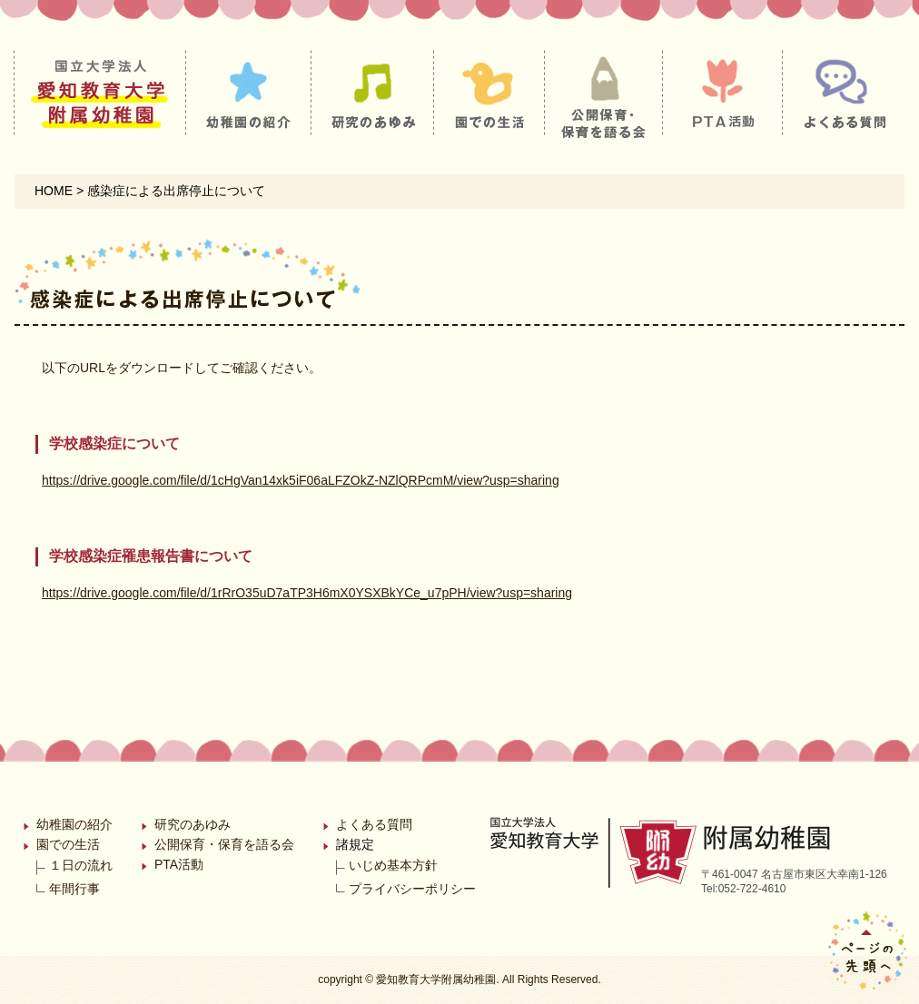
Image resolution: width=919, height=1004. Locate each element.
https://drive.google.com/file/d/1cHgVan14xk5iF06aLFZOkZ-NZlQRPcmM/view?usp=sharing (300, 480)
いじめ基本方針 (393, 865)
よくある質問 (374, 824)
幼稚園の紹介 (74, 824)
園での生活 (68, 844)
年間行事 (74, 888)
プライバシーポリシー (412, 888)
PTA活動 (178, 864)
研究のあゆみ (192, 824)
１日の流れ (81, 865)
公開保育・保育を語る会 (224, 844)
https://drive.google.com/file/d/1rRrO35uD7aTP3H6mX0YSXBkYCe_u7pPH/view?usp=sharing (307, 593)
